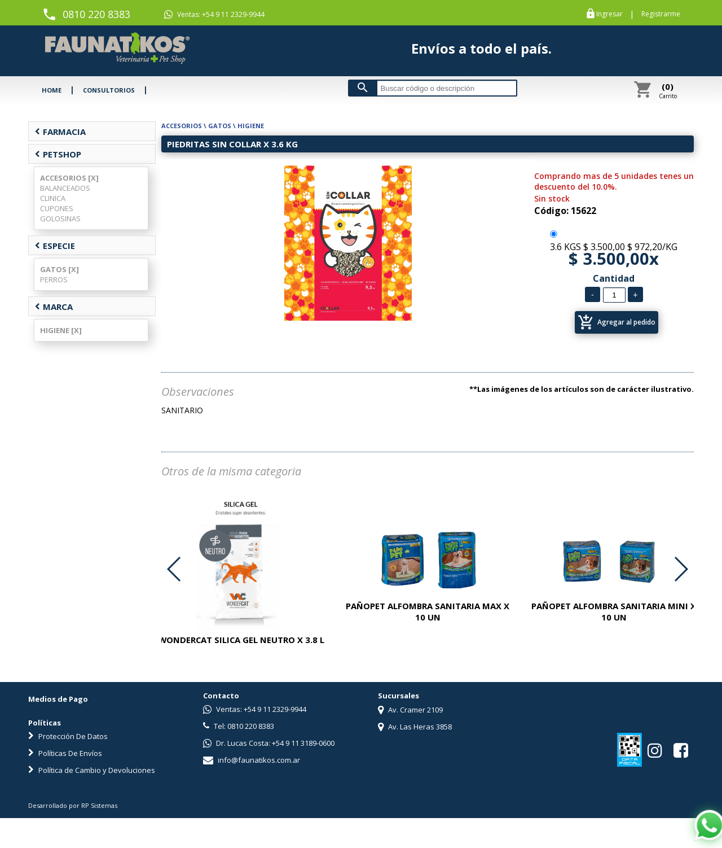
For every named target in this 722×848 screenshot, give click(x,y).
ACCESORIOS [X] (69, 178)
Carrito (668, 90)
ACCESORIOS (181, 125)
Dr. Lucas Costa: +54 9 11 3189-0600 (268, 743)
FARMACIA (60, 131)
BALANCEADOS (65, 188)
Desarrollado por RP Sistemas (72, 805)
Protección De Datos (68, 736)
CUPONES (56, 208)
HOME (51, 90)
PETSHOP (57, 154)
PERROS (54, 279)
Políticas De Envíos (65, 753)
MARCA (53, 306)
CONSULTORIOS (109, 90)
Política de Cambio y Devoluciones (91, 770)
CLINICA (52, 198)
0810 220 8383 (96, 14)
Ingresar (609, 14)
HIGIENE (250, 125)
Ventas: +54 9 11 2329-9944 (214, 15)
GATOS (219, 125)
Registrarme (660, 14)
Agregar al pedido (616, 322)
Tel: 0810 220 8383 (238, 726)
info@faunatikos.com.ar (251, 760)
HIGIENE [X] (61, 330)
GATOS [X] (59, 269)
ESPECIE (54, 245)
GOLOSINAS (60, 218)
